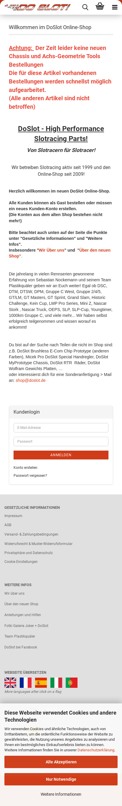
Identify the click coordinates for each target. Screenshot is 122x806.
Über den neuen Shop (21, 604)
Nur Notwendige (61, 779)
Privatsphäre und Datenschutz (28, 553)
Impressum (13, 516)
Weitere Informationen (61, 794)
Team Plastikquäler (19, 636)
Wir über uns (14, 593)
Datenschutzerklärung (96, 750)
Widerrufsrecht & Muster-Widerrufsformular (38, 544)
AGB (7, 525)
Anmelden (61, 455)
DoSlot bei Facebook (20, 647)
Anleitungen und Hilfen (22, 615)
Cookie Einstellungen (21, 562)
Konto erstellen (25, 468)
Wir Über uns (52, 250)
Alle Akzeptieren (61, 762)
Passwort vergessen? (30, 476)
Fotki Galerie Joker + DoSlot (26, 626)
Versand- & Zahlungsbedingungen (31, 534)
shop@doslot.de (30, 380)
